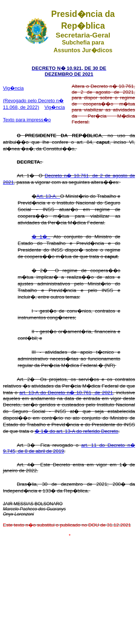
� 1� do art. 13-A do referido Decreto (76, 431)
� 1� (41, 236)
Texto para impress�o (27, 119)
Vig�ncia (13, 88)
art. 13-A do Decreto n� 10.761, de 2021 (66, 392)
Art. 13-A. (48, 196)
